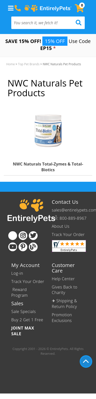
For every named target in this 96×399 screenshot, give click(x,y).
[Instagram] (23, 235)
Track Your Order (68, 234)
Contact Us (65, 201)
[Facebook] (12, 235)
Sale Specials (23, 311)
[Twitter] (33, 235)
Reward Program (20, 292)
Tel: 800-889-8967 (69, 218)
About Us (60, 226)
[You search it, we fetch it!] (42, 22)
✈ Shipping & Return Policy (64, 303)
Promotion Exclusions (62, 317)
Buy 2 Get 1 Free (27, 319)
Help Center (63, 279)
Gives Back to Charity (64, 290)
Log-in (17, 273)
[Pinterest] (23, 246)
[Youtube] (12, 246)
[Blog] (33, 246)
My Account (25, 265)
